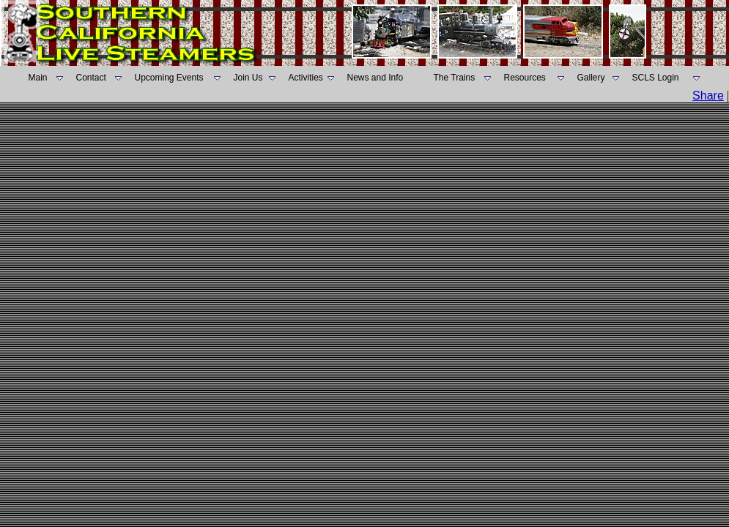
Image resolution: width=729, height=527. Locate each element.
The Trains (454, 77)
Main (38, 77)
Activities (306, 77)
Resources (525, 77)
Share (708, 95)
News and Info (375, 77)
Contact (91, 77)
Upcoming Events (169, 77)
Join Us (248, 77)
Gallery (591, 77)
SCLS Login (655, 77)
